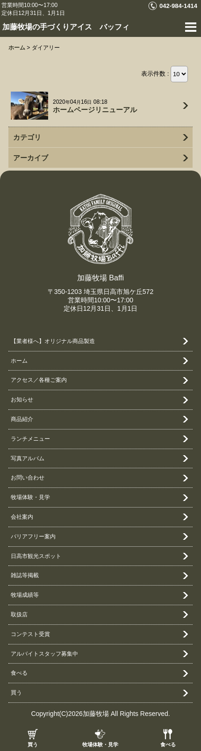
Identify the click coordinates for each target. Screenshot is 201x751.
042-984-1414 (178, 5)
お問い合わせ (27, 477)
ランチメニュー (30, 439)
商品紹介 (22, 419)
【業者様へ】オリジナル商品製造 (53, 341)
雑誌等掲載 (25, 575)
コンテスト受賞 (30, 634)
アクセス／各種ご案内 (39, 380)
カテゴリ (27, 137)
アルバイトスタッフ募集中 (44, 654)
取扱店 (19, 614)
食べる (168, 744)
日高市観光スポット (36, 556)
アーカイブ (30, 158)
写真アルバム (27, 458)
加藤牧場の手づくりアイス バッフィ (65, 27)
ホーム (19, 361)
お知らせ (22, 399)
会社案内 (22, 517)
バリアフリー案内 (33, 536)
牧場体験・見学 (100, 744)
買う (33, 744)
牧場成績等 (25, 595)
